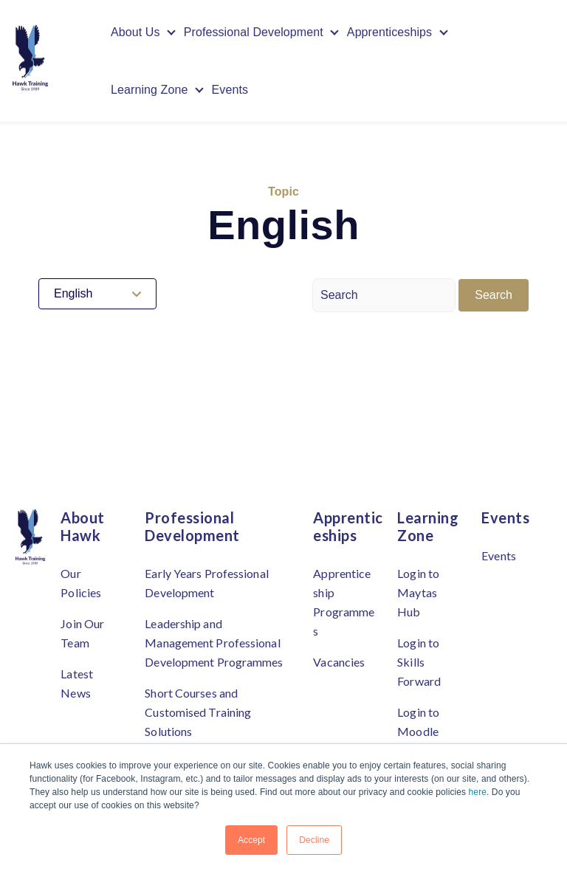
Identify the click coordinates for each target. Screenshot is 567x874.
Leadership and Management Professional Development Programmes (214, 642)
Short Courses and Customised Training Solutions (198, 712)
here (478, 792)
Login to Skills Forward (419, 662)
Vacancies (339, 662)
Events (230, 89)
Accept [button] (251, 840)
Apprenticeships (389, 32)
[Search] (384, 295)
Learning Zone (149, 89)
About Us (135, 32)
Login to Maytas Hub (418, 592)
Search (493, 295)
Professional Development (253, 32)
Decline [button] (314, 840)
